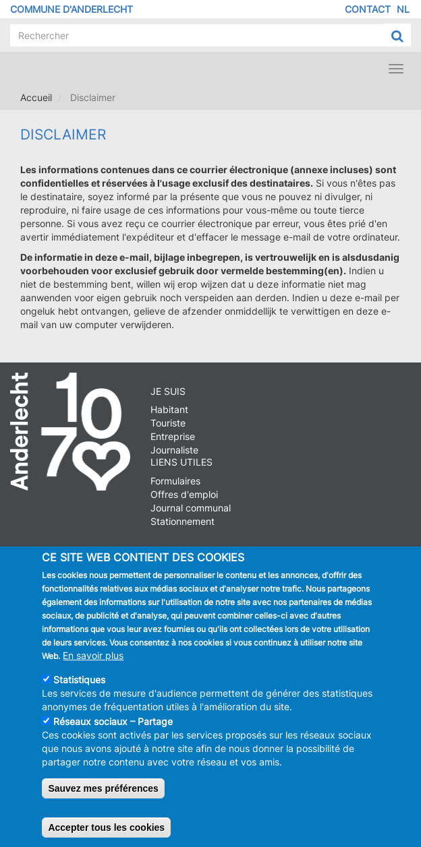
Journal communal (190, 507)
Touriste (168, 423)
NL (403, 9)
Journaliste (174, 450)
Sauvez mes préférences (103, 793)
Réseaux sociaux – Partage (113, 726)
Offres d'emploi (184, 494)
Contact (368, 9)
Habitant (169, 409)
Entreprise (172, 436)
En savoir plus (93, 660)
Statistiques (79, 684)
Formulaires (175, 481)
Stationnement (182, 521)
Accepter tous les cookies (106, 832)
